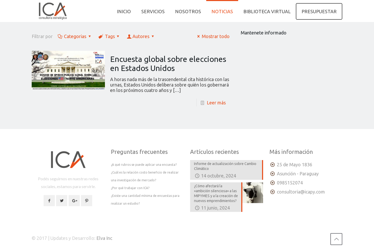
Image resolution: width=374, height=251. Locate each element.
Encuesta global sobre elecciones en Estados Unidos (168, 64)
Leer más (216, 102)
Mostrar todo (212, 36)
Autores (141, 36)
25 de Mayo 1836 (294, 164)
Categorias (75, 36)
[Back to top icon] (336, 239)
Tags (109, 36)
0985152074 (290, 182)
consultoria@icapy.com (301, 191)
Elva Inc (104, 238)
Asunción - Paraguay (298, 173)
